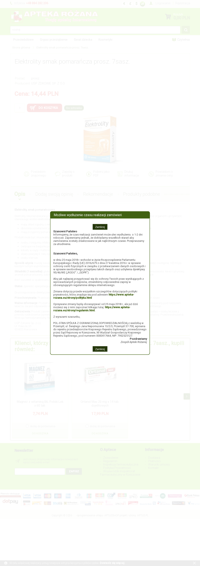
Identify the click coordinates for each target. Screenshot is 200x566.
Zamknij (100, 226)
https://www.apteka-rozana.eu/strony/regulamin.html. (91, 308)
